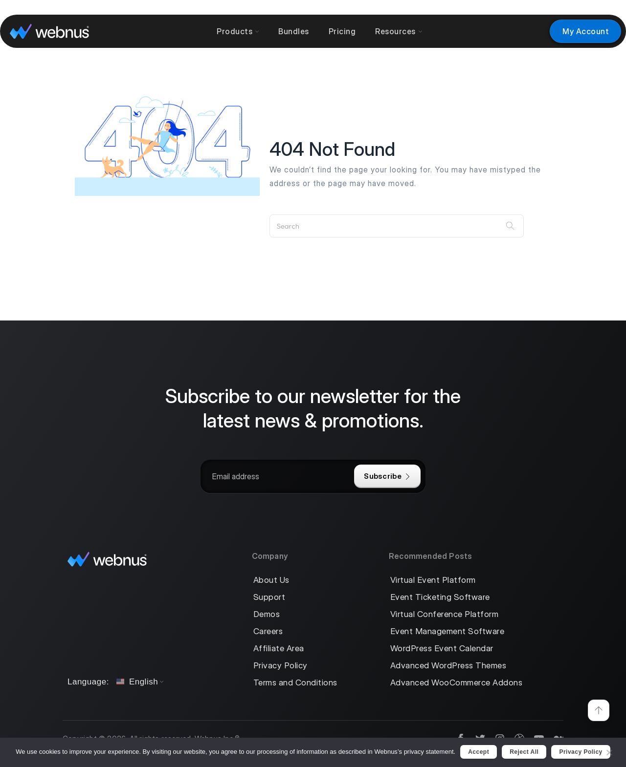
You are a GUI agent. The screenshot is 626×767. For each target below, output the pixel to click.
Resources (398, 31)
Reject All (524, 751)
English (137, 682)
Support (269, 597)
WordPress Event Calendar (441, 648)
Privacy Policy (280, 665)
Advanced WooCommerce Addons (456, 683)
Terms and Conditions (295, 683)
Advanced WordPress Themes (448, 665)
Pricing (342, 31)
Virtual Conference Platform (444, 614)
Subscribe (387, 476)
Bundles (293, 31)
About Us (271, 580)
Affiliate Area (278, 648)
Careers (268, 631)
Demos (266, 614)
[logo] (49, 31)
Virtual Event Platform (433, 580)
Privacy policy (580, 751)
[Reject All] (609, 751)
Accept (478, 751)
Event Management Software (447, 631)
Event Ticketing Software (440, 597)
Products (238, 31)
